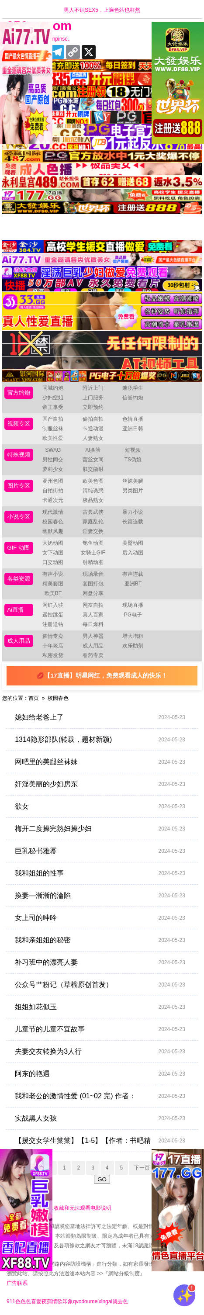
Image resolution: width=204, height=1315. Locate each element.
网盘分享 (93, 593)
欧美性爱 (52, 438)
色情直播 (132, 419)
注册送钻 (52, 624)
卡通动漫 (93, 429)
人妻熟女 (93, 438)
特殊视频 (18, 454)
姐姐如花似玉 (100, 1007)
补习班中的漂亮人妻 (100, 962)
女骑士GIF (93, 553)
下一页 (142, 1168)
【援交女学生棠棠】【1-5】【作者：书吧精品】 (100, 1141)
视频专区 (18, 423)
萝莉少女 (52, 469)
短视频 (133, 450)
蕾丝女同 (93, 460)
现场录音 (93, 574)
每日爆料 (93, 624)
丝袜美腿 (132, 481)
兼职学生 (132, 388)
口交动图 (52, 562)
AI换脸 (92, 450)
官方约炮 (18, 392)
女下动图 (52, 553)
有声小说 (52, 574)
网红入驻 (52, 605)
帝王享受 (52, 407)
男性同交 (52, 460)
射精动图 (93, 562)
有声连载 (132, 574)
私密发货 (52, 655)
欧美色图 (93, 481)
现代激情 (52, 512)
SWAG (53, 450)
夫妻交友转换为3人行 (100, 1051)
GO (102, 1179)
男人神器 (93, 636)
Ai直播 (15, 609)
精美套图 (52, 584)
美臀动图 (132, 543)
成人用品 (18, 640)
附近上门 (93, 388)
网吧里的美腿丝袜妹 (100, 762)
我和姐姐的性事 (100, 873)
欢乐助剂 (132, 646)
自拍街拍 (52, 491)
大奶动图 (52, 543)
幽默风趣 (52, 531)
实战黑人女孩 (100, 1118)
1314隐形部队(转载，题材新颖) (100, 740)
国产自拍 (52, 419)
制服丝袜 (52, 429)
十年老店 (52, 646)
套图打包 (93, 584)
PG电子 (133, 615)
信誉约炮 (132, 397)
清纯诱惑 (93, 491)
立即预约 (93, 407)
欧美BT (53, 593)
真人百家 (93, 615)
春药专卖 (93, 655)
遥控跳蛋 (52, 615)
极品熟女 (93, 500)
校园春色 (52, 522)
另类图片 (132, 491)
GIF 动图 (18, 547)
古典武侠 (93, 512)
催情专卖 (52, 636)
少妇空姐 (52, 397)
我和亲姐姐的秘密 (100, 940)
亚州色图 (52, 481)
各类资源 (18, 578)
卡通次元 (52, 500)
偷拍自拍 (93, 419)
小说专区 (18, 516)
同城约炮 (52, 388)
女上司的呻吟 (100, 918)
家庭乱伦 (93, 522)
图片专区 (18, 485)
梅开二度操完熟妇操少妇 (100, 829)
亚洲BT (133, 584)
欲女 (100, 806)
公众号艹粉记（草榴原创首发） (100, 985)
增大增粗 (132, 636)
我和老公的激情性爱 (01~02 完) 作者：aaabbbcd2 (100, 1096)
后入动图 (132, 553)
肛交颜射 (93, 469)
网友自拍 (93, 605)
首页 (33, 698)
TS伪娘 (133, 460)
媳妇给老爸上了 (100, 717)
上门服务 (93, 397)
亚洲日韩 (132, 429)
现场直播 (132, 605)
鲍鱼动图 (93, 543)
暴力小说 (132, 512)
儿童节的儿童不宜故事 (100, 1029)
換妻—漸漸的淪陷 (100, 896)
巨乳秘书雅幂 (100, 851)
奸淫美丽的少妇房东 (100, 784)
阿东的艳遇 (100, 1074)
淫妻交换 (93, 531)
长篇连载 (132, 522)
